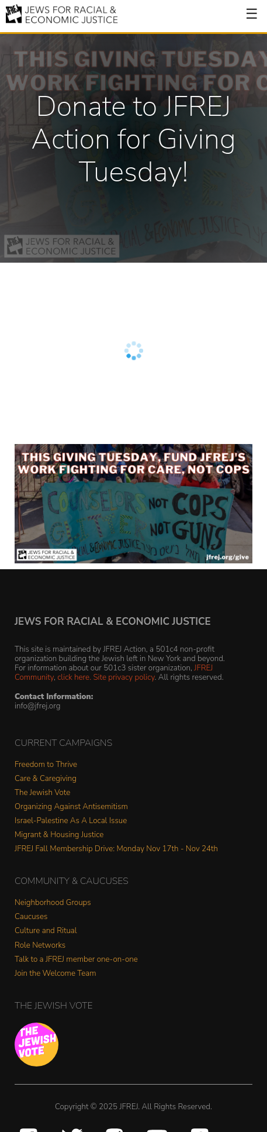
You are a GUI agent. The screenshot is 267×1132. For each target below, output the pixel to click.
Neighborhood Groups (53, 903)
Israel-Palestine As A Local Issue (71, 821)
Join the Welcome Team (55, 974)
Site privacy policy (123, 677)
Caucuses (31, 917)
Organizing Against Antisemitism (71, 807)
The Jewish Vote (42, 793)
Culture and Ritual (46, 931)
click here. (74, 677)
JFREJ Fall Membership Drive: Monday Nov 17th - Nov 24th (116, 849)
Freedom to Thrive (46, 765)
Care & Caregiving (46, 779)
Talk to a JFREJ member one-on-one (76, 960)
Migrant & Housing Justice (59, 835)
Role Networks (40, 946)
